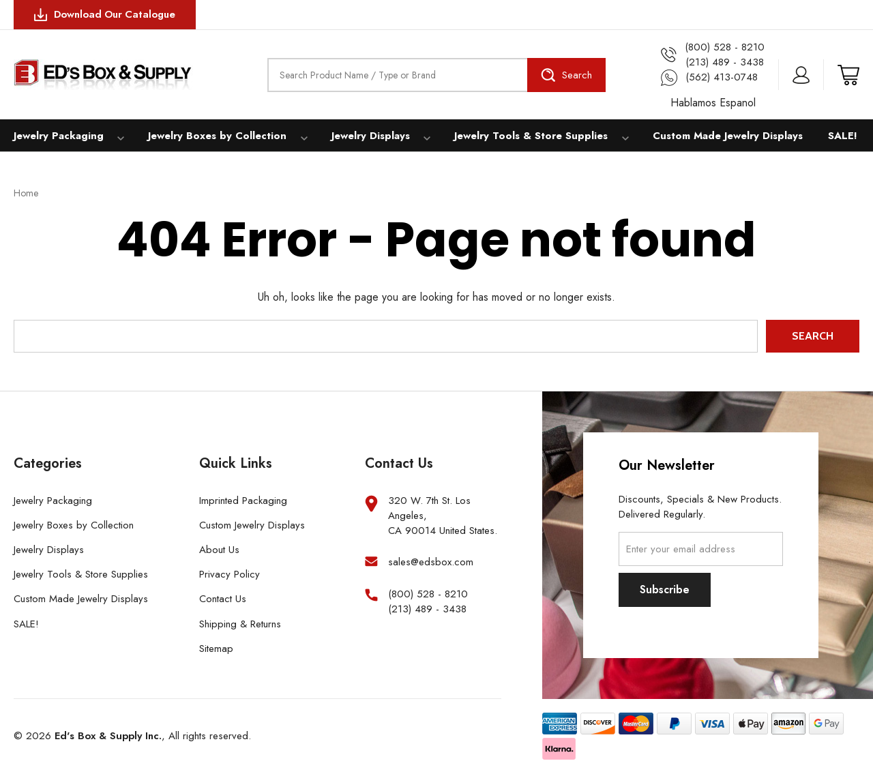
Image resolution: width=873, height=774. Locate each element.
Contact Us (222, 600)
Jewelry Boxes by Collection (213, 135)
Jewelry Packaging (57, 135)
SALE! (845, 135)
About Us (219, 550)
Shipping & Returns (240, 624)
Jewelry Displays (365, 135)
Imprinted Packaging (243, 501)
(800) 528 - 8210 (428, 596)
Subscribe (665, 590)
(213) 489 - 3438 (427, 611)
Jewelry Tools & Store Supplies (525, 135)
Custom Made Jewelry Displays (720, 135)
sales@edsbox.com (430, 563)
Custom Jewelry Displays (252, 525)
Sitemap (216, 649)
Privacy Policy (229, 575)
